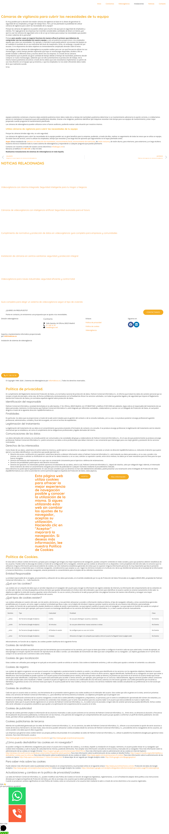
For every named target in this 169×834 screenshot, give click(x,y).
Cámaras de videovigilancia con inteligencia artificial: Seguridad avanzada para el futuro (45, 210)
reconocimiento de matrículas (84, 141)
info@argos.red (57, 147)
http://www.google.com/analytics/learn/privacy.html (32, 768)
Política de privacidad (93, 322)
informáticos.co (54, 380)
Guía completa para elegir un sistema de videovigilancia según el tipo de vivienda (42, 301)
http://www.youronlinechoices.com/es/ (120, 766)
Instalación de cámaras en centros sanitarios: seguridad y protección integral (39, 256)
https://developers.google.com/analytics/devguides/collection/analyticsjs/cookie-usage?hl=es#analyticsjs (120, 768)
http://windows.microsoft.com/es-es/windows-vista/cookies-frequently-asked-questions (38, 753)
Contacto (162, 4)
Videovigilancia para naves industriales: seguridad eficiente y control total (38, 279)
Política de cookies (92, 326)
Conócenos (110, 4)
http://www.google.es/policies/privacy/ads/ (68, 738)
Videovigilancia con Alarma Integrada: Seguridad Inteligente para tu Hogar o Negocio (44, 187)
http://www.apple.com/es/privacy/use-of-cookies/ (105, 755)
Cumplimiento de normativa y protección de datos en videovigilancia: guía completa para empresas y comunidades (59, 233)
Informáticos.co (10, 336)
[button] (84, 827)
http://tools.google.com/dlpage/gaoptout (120, 757)
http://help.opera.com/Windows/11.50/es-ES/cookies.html (41, 757)
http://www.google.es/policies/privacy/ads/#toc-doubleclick (28, 738)
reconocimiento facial (64, 141)
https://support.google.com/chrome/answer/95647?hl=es (64, 751)
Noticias (151, 4)
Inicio (99, 4)
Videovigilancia (124, 4)
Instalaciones (139, 4)
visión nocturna (104, 141)
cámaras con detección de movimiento (40, 141)
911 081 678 (25, 149)
